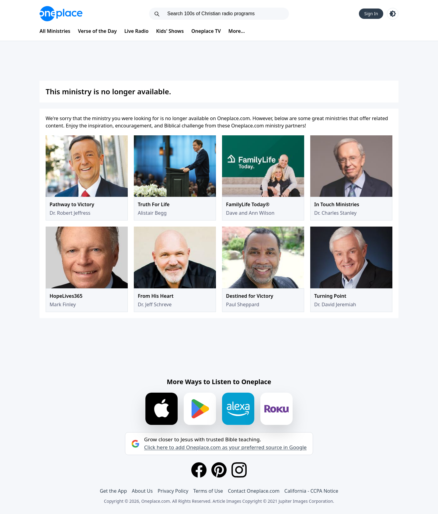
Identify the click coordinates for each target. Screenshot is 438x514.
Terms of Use (208, 491)
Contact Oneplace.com (254, 491)
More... (236, 31)
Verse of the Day (97, 31)
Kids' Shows (170, 31)
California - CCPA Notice (311, 491)
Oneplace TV (206, 31)
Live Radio (136, 31)
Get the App (113, 491)
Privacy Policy (173, 491)
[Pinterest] (219, 470)
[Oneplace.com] (61, 13)
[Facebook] (199, 470)
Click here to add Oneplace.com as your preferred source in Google (225, 447)
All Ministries (55, 31)
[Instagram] (239, 470)
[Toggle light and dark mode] (392, 13)
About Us (142, 491)
